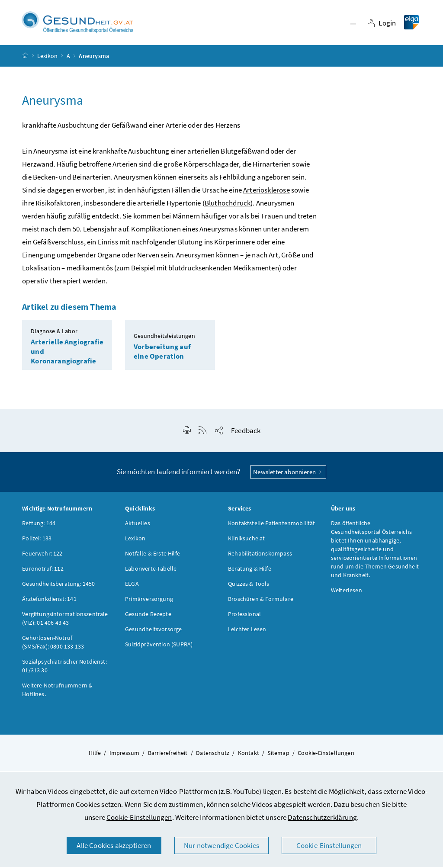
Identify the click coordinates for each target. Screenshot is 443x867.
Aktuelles (137, 526)
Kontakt (248, 755)
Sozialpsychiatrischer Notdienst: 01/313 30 (64, 668)
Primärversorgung (149, 601)
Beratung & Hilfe (249, 571)
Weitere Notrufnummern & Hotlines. (57, 692)
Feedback (245, 433)
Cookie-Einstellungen (139, 817)
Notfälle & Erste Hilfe (152, 556)
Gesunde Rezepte (148, 616)
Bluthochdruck (227, 205)
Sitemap (278, 755)
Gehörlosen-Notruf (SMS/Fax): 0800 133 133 (53, 644)
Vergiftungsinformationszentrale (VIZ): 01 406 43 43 (65, 621)
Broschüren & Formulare (260, 601)
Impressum (124, 755)
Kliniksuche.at (246, 541)
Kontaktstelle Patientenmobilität (271, 526)
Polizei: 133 (36, 541)
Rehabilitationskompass (260, 556)
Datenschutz (212, 755)
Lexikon (47, 58)
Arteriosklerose (266, 192)
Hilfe (95, 755)
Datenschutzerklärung (322, 817)
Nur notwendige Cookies (221, 845)
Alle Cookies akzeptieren (114, 845)
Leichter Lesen (247, 632)
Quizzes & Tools (249, 586)
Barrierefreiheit (168, 755)
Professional (244, 616)
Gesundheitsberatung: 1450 (58, 586)
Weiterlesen (346, 593)
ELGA (132, 586)
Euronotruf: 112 (43, 571)
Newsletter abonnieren (288, 474)
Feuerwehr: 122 (42, 556)
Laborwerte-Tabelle (151, 571)
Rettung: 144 (38, 526)
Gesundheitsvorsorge (153, 632)
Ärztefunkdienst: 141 (49, 601)
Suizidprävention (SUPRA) (159, 647)
